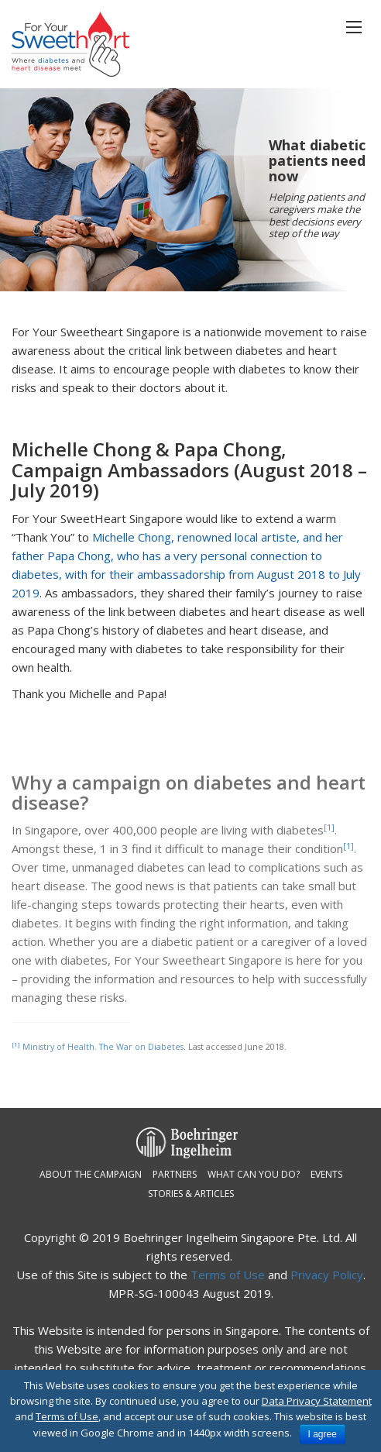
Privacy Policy (326, 1274)
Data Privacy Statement (317, 1401)
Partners (175, 1174)
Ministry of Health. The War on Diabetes (103, 1046)
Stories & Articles (191, 1193)
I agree (322, 1434)
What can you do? (254, 1174)
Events (326, 1174)
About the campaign (90, 1174)
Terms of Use (227, 1274)
